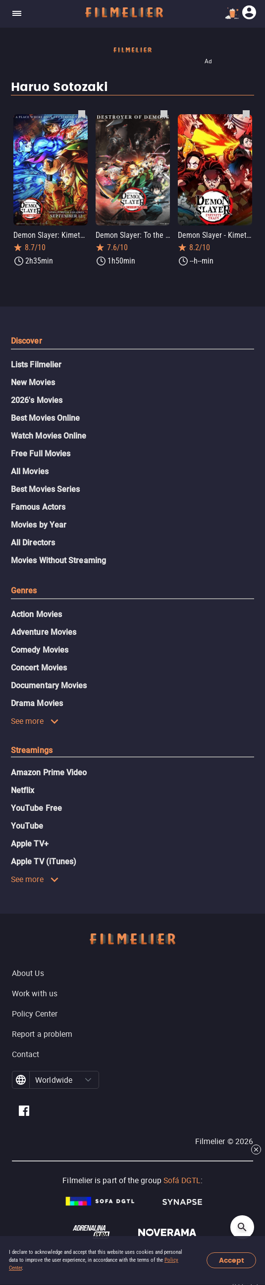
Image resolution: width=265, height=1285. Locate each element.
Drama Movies (37, 703)
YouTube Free (36, 808)
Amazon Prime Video (49, 772)
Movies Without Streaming (58, 560)
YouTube (27, 826)
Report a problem (42, 1033)
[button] (88, 1079)
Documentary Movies (49, 685)
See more (35, 721)
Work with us (34, 993)
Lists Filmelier (36, 364)
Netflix (23, 790)
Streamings (32, 750)
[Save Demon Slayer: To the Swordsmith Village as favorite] (164, 114)
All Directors (33, 542)
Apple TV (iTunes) (43, 861)
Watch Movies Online (49, 436)
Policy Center (34, 1013)
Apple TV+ (30, 843)
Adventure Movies (43, 632)
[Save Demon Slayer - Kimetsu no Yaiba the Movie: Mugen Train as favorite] (246, 114)
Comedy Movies (39, 650)
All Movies (30, 471)
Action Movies (36, 614)
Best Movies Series (45, 489)
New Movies (33, 382)
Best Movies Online (45, 418)
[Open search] (242, 1227)
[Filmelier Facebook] (24, 1112)
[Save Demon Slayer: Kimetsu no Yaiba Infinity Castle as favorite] (82, 114)
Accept (231, 1260)
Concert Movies (39, 667)
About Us (28, 973)
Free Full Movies (40, 453)
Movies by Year (38, 525)
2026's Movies (36, 400)
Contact (26, 1054)
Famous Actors (38, 507)
